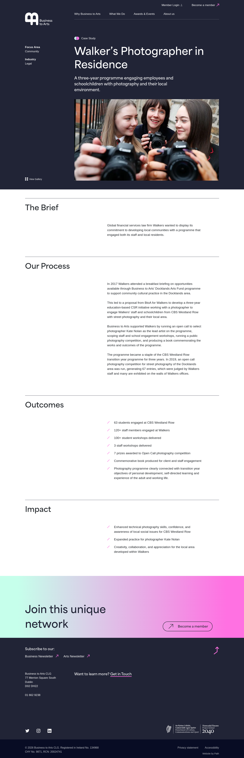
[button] (87, 16)
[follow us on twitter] (27, 730)
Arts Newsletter (77, 656)
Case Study (88, 38)
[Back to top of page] (216, 650)
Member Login (172, 5)
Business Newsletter (41, 656)
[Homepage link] (48, 19)
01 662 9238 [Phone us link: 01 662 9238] (33, 695)
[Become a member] (205, 5)
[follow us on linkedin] (49, 730)
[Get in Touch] (121, 674)
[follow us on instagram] (38, 730)
